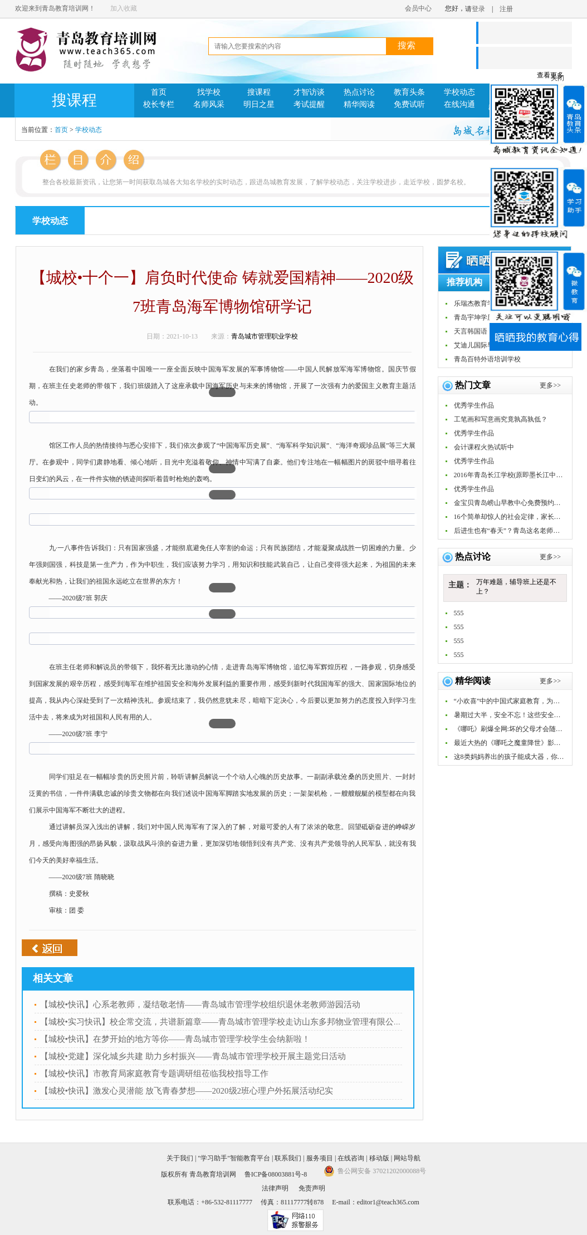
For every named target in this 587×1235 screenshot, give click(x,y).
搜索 (406, 45)
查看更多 (550, 75)
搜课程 (259, 92)
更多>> (550, 557)
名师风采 (208, 104)
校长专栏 (158, 104)
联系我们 (288, 1158)
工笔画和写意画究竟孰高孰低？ (500, 419)
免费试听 (409, 104)
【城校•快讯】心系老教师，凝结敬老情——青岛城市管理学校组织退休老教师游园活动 (200, 1004)
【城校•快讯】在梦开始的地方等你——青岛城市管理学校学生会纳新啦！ (175, 1039)
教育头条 (409, 92)
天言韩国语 (470, 331)
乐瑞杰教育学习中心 (484, 303)
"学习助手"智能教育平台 (234, 1158)
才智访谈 (309, 92)
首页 (159, 92)
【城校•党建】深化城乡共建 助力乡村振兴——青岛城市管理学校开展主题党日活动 (193, 1056)
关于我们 (180, 1158)
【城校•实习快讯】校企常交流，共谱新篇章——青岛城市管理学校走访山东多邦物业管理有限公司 (221, 1021)
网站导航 (407, 1158)
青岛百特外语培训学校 (487, 359)
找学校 (209, 92)
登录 (478, 9)
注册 (506, 9)
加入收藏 (123, 8)
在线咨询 (350, 1158)
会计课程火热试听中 (484, 447)
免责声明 (312, 1188)
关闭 (557, 78)
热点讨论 (359, 92)
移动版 (379, 1158)
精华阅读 (359, 104)
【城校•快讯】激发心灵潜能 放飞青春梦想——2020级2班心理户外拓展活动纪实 (187, 1090)
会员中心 (418, 8)
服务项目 (319, 1158)
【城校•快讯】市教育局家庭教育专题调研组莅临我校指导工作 (154, 1073)
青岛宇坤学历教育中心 (487, 317)
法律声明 (275, 1188)
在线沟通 (459, 104)
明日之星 (259, 104)
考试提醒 (309, 104)
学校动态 (459, 92)
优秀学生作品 (474, 405)
